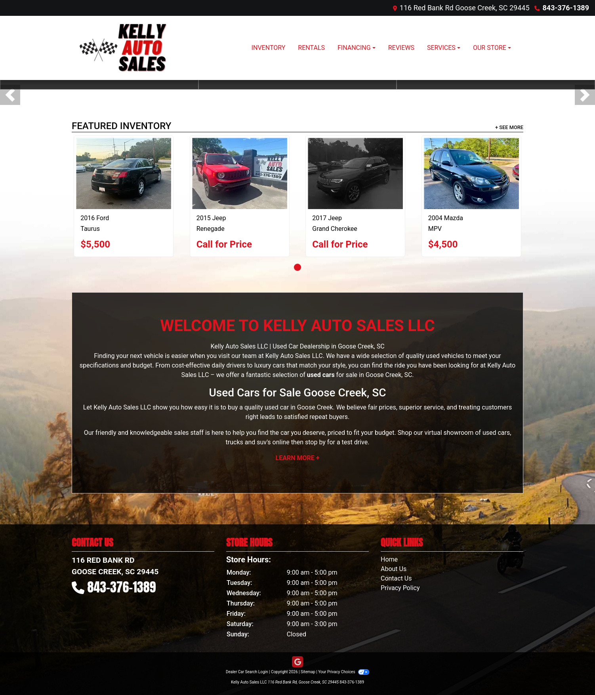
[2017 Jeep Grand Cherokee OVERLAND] (355, 173)
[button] (10, 95)
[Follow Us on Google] (297, 662)
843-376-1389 (566, 8)
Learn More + (298, 458)
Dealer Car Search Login (247, 672)
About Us (393, 569)
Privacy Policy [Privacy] (400, 588)
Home (389, 559)
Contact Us (396, 578)
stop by (315, 442)
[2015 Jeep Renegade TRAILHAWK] (239, 173)
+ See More (509, 127)
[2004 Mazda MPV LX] (471, 173)
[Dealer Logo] (125, 48)
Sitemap (308, 672)
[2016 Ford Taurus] (123, 173)
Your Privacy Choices (343, 672)
